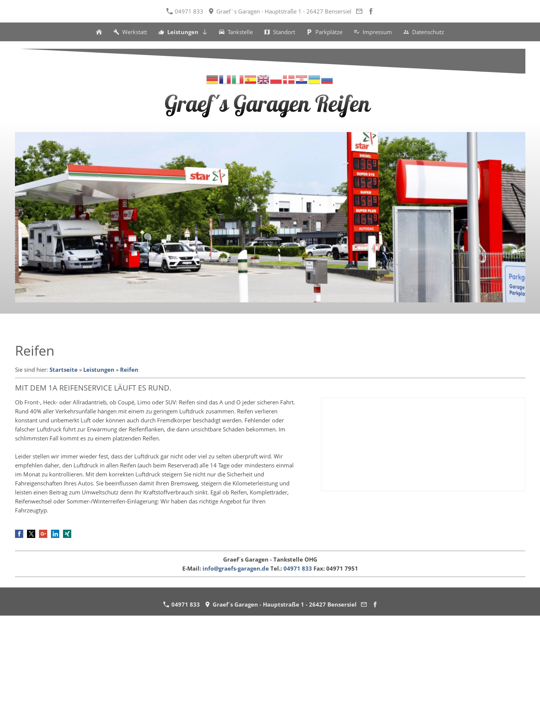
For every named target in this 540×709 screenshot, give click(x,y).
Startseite (64, 369)
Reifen (129, 369)
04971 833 (185, 11)
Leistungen (98, 369)
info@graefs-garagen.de (235, 568)
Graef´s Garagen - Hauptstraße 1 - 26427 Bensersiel (280, 11)
